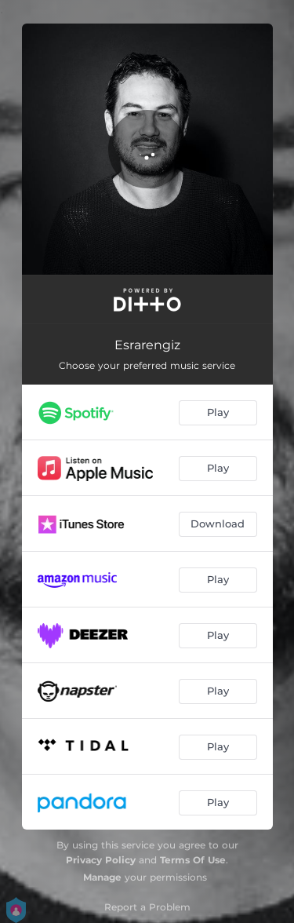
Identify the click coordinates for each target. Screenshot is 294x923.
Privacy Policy (101, 860)
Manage (102, 877)
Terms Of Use (193, 860)
